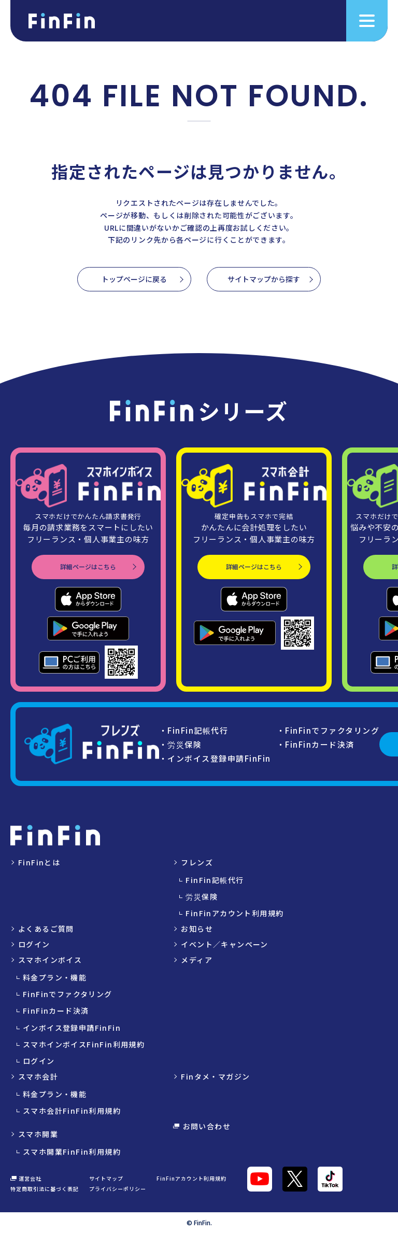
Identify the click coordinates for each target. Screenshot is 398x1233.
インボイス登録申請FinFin (72, 1027)
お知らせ (197, 928)
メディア (196, 960)
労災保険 (202, 896)
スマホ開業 (38, 1134)
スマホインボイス (50, 960)
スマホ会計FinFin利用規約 (72, 1110)
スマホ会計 (38, 1076)
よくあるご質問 (46, 928)
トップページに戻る (134, 279)
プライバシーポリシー (117, 1189)
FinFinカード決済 (56, 1010)
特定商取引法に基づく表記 (44, 1189)
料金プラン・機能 (55, 977)
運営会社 (25, 1178)
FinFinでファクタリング (67, 994)
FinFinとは (39, 862)
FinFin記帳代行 (215, 880)
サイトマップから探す (264, 279)
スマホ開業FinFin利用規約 (72, 1151)
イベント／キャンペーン (224, 944)
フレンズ (197, 862)
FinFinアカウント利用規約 (234, 913)
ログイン (34, 944)
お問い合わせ (202, 1126)
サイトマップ (106, 1178)
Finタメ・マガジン (215, 1076)
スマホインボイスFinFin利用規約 (84, 1044)
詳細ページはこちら (88, 566)
